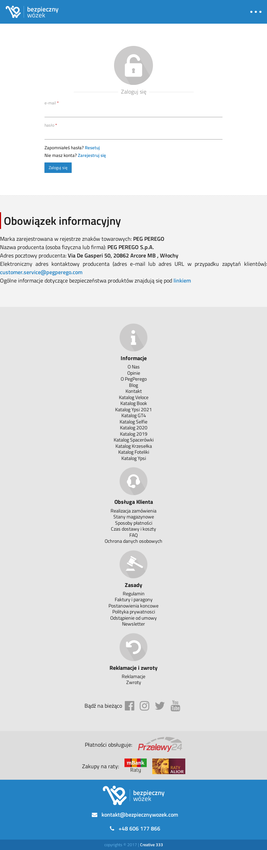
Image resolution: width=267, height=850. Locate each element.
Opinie (133, 372)
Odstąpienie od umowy (133, 617)
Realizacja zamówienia (133, 510)
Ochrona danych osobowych (133, 541)
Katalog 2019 (133, 433)
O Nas (134, 366)
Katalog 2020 (133, 427)
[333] (151, 844)
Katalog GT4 (133, 415)
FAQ (133, 535)
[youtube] (175, 705)
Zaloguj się (58, 167)
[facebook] (129, 705)
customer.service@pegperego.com (41, 272)
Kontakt (134, 391)
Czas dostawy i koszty (133, 528)
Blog (133, 385)
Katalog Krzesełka (133, 446)
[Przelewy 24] (160, 745)
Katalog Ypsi (133, 458)
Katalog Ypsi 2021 (133, 409)
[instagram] (144, 705)
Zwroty (133, 682)
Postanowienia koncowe (133, 605)
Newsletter (133, 623)
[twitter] (160, 705)
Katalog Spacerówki (134, 439)
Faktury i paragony (134, 599)
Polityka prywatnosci (133, 611)
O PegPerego (134, 378)
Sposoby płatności (133, 522)
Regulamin (134, 593)
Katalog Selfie (133, 421)
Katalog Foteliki (133, 451)
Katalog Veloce (133, 397)
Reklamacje (133, 676)
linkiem (182, 280)
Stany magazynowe (133, 516)
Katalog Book (133, 403)
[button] (255, 11)
